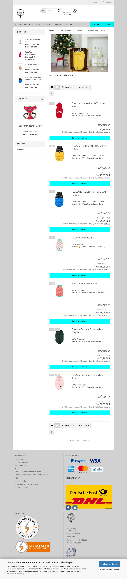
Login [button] (95, 2)
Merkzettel (107, 2)
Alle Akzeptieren (110, 564)
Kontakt (18, 471)
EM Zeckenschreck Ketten (27, 24)
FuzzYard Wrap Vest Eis (83, 240)
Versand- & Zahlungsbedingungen (28, 474)
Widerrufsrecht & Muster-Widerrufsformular (31, 478)
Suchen (95, 24)
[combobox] (68, 90)
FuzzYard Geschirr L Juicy (30, 128)
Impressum (19, 462)
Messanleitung (20, 468)
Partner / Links (20, 484)
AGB (16, 481)
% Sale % (107, 24)
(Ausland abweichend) (95, 118)
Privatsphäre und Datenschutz (26, 487)
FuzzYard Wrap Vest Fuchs (84, 286)
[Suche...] (43, 10)
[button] (52, 90)
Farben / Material (21, 465)
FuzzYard (20, 152)
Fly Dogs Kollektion (53, 24)
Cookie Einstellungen (23, 490)
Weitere (69, 24)
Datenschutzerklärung (15, 574)
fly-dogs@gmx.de (77, 545)
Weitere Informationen (109, 570)
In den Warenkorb (79, 141)
